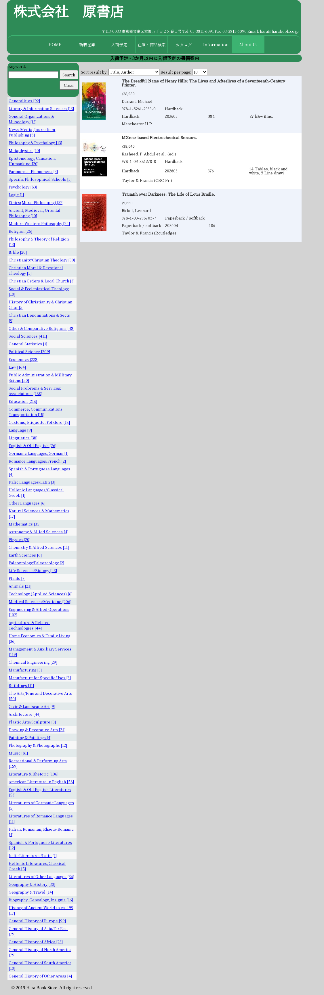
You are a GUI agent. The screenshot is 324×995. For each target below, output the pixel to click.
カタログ (184, 44)
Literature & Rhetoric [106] (33, 774)
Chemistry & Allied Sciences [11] (39, 547)
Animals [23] (20, 586)
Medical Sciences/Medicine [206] (40, 601)
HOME (55, 44)
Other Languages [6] (27, 503)
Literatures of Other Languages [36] (41, 876)
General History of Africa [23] (36, 941)
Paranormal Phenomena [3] (33, 171)
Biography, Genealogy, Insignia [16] (41, 899)
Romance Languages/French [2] (37, 461)
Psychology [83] (23, 187)
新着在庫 (87, 44)
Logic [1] (16, 194)
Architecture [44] (25, 714)
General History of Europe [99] (37, 920)
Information (216, 44)
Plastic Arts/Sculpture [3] (32, 722)
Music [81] (18, 753)
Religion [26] (20, 231)
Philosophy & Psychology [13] (35, 142)
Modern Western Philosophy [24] (39, 223)
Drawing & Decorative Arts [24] (37, 729)
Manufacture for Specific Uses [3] (40, 677)
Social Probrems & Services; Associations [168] (35, 390)
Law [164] (17, 367)
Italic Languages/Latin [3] (32, 482)
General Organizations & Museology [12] (31, 118)
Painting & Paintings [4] (30, 737)
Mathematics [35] (25, 524)
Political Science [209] (29, 351)
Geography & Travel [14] (31, 892)
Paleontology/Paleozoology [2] (36, 562)
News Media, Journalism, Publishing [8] (32, 132)
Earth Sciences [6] (25, 555)
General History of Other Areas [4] (40, 976)
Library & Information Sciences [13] (41, 108)
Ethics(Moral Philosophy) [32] (36, 202)
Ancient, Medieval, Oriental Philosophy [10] (34, 212)
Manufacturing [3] (25, 670)
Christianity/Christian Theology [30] (42, 260)
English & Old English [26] (32, 445)
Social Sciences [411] (28, 336)
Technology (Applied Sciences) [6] (41, 593)
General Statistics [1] (28, 344)
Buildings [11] (21, 685)
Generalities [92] (24, 100)
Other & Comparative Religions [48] (42, 328)
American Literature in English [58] (41, 781)
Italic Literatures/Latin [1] (33, 855)
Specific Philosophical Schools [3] (40, 179)
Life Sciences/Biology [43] (33, 570)
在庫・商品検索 (152, 44)
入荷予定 (119, 44)
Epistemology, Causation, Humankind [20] (32, 160)
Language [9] (20, 430)
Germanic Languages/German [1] (38, 453)
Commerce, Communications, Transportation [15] (36, 411)
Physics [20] (20, 539)
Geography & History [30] (32, 884)
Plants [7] (17, 578)
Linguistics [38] (23, 437)
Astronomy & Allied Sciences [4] (38, 531)
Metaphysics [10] (24, 150)
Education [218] (23, 401)
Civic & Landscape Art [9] (32, 706)
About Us (248, 44)
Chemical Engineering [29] (33, 662)
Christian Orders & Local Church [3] (42, 281)
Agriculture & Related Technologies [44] (29, 625)
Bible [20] (18, 252)
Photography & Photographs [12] (38, 745)
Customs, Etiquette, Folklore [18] (39, 422)
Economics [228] (24, 359)
